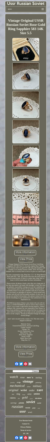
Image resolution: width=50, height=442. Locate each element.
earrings (14, 403)
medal (39, 403)
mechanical (17, 385)
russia (27, 408)
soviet (30, 402)
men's (30, 377)
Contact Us (26, 424)
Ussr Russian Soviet (25, 420)
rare (40, 390)
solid (39, 408)
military (37, 385)
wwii (30, 412)
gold (25, 397)
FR (27, 433)
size (19, 398)
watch (14, 377)
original (13, 390)
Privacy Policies (26, 427)
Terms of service (25, 430)
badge (23, 394)
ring (18, 394)
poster (31, 398)
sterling (38, 377)
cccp (18, 382)
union (37, 393)
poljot (33, 408)
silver (29, 386)
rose (22, 377)
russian (17, 406)
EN (24, 433)
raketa (13, 397)
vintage (28, 381)
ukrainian (38, 398)
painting (38, 382)
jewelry (12, 382)
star (13, 394)
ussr (23, 411)
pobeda (21, 403)
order (32, 390)
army (29, 394)
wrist (24, 390)
